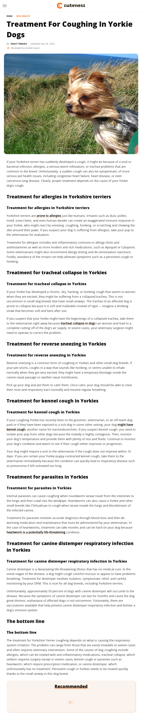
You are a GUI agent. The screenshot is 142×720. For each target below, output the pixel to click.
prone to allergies (49, 216)
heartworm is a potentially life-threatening (36, 532)
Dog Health (23, 16)
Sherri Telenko (19, 43)
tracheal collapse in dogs (78, 323)
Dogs (10, 16)
